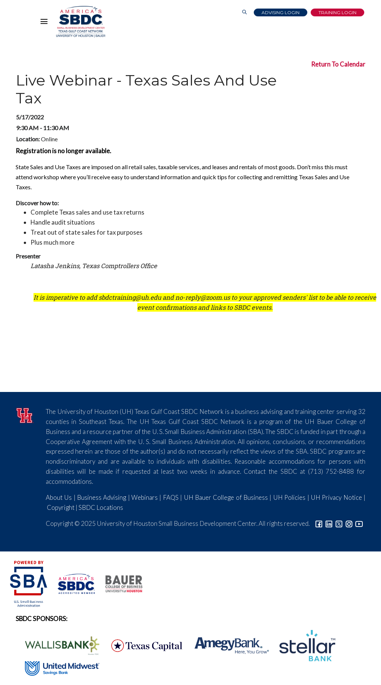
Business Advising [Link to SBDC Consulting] (101, 497)
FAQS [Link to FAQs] (171, 497)
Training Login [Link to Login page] (337, 12)
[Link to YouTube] (359, 523)
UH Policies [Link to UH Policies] (289, 497)
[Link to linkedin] (328, 523)
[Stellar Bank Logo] (302, 644)
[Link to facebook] (318, 523)
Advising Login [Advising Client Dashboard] (281, 12)
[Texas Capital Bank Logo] (142, 644)
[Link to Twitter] (338, 523)
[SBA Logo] (29, 582)
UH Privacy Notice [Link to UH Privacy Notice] (336, 497)
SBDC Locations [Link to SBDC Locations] (101, 507)
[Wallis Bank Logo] (58, 644)
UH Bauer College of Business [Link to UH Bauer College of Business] (226, 497)
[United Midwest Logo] (57, 667)
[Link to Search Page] (244, 12)
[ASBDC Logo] (72, 582)
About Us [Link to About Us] (59, 497)
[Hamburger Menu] (45, 23)
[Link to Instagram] (349, 523)
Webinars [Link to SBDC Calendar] (144, 497)
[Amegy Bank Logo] (227, 644)
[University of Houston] (25, 414)
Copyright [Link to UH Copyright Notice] (60, 507)
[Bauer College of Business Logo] (119, 582)
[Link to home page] (80, 22)
